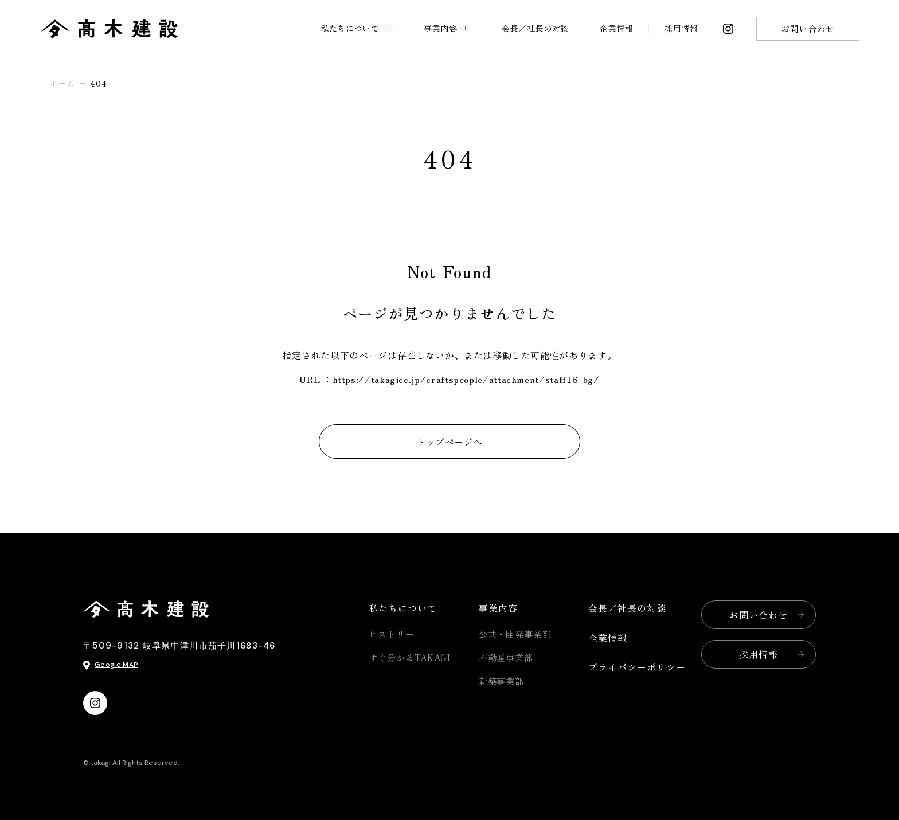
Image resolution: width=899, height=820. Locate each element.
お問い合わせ (808, 28)
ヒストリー (392, 634)
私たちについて (356, 28)
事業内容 (447, 28)
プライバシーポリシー (637, 667)
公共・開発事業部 (515, 634)
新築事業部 (502, 681)
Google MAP (116, 664)
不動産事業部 (506, 657)
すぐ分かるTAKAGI (410, 657)
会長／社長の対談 (535, 28)
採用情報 (681, 28)
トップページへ (449, 441)
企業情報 (617, 28)
